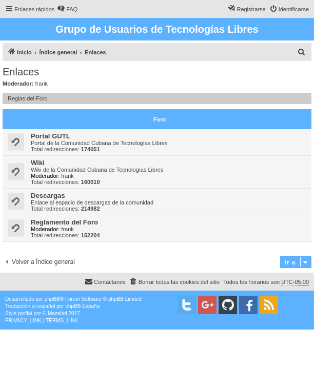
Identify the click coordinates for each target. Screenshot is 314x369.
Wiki (38, 163)
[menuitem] (67, 9)
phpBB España (82, 306)
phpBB (52, 299)
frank (41, 83)
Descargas (48, 195)
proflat (25, 313)
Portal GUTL (50, 136)
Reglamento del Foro (64, 222)
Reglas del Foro (28, 98)
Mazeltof (57, 313)
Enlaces (21, 71)
